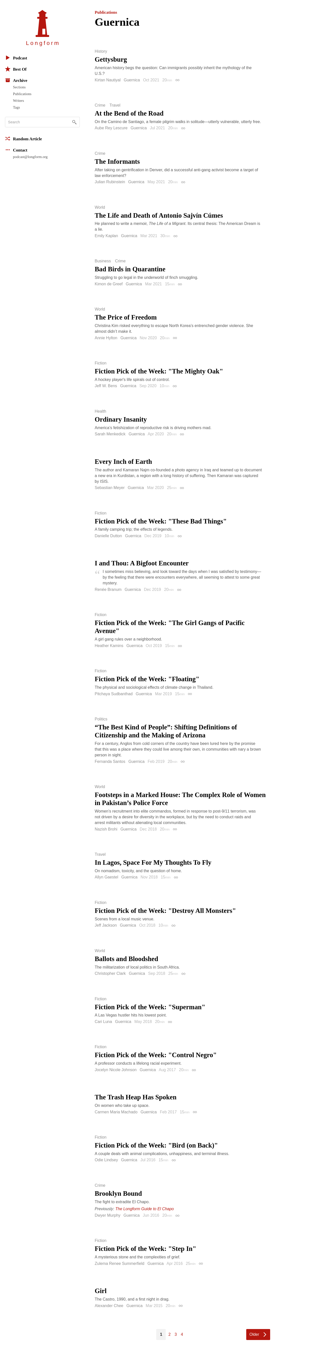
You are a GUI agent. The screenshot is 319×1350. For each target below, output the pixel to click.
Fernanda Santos (110, 761)
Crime (100, 105)
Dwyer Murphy (107, 1215)
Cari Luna (103, 1021)
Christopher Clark (110, 973)
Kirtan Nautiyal (108, 80)
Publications (22, 94)
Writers (18, 101)
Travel (114, 105)
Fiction (100, 363)
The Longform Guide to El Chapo (144, 1209)
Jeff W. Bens (106, 386)
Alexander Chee (109, 1306)
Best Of (15, 69)
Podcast (16, 57)
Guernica (132, 80)
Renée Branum (108, 589)
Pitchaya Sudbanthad (114, 694)
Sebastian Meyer (110, 488)
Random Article (23, 138)
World (100, 207)
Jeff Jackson (106, 925)
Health (100, 411)
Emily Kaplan (106, 236)
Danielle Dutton (108, 536)
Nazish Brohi (106, 829)
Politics (101, 719)
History (101, 51)
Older (254, 1334)
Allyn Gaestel (106, 877)
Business (103, 261)
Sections (19, 87)
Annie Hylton (106, 338)
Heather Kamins (109, 646)
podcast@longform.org (30, 157)
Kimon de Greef (109, 284)
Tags (16, 107)
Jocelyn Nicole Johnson (116, 1070)
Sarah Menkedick (110, 434)
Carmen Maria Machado (116, 1112)
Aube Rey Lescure (111, 128)
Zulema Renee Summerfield (119, 1263)
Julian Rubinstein (110, 182)
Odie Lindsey (106, 1160)
